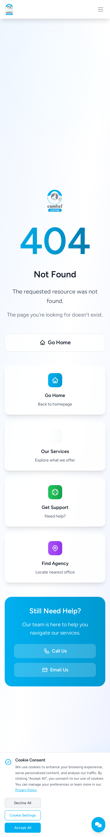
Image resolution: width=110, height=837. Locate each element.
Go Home (55, 342)
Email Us (55, 670)
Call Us (55, 651)
